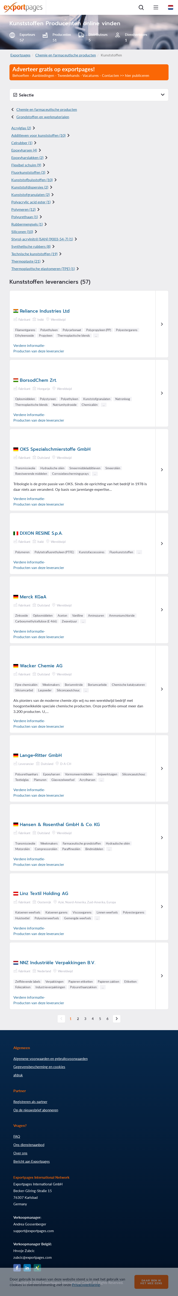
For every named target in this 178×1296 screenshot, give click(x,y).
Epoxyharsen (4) (24, 150)
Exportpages (20, 55)
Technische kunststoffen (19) (34, 254)
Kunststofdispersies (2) (29, 187)
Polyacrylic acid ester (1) (30, 202)
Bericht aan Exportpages (31, 1161)
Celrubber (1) (21, 142)
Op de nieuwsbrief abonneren (35, 1110)
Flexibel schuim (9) (26, 165)
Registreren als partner (30, 1102)
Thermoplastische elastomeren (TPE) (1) (43, 268)
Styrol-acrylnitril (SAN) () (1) (42, 239)
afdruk (18, 1075)
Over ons (20, 1153)
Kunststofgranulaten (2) (30, 194)
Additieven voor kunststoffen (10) (38, 135)
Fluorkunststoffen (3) (28, 172)
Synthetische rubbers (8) (30, 246)
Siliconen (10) (22, 231)
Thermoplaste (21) (25, 261)
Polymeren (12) (23, 209)
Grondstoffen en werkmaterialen (42, 117)
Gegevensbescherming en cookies (39, 1067)
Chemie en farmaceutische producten (65, 55)
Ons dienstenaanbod (28, 1145)
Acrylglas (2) (21, 128)
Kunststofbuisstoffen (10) (32, 179)
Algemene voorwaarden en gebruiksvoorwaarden (50, 1059)
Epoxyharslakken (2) (27, 157)
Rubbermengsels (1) (27, 224)
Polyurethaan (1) (24, 216)
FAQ (16, 1136)
